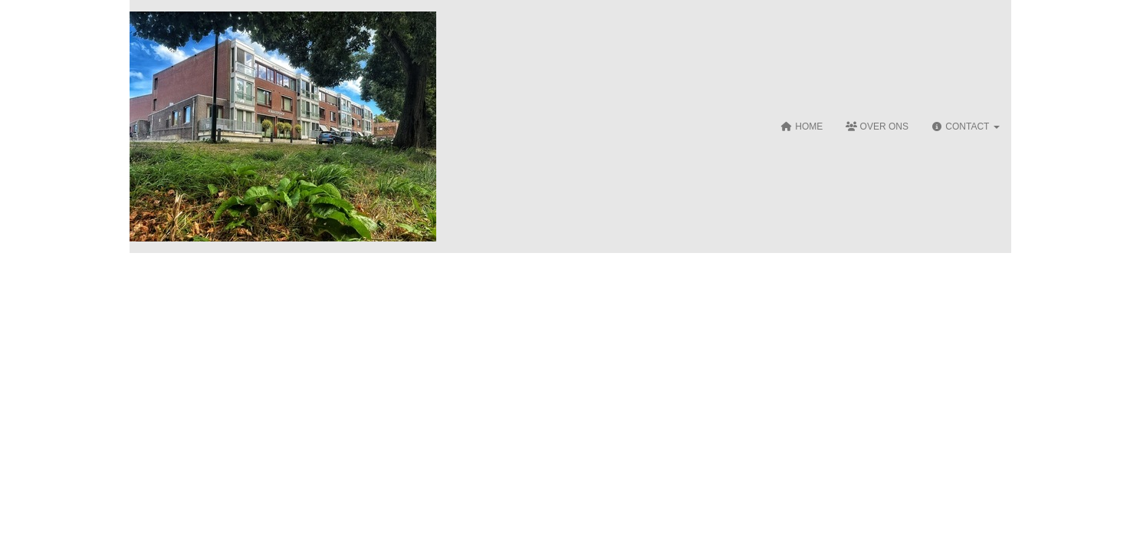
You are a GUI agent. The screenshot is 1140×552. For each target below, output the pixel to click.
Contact (965, 126)
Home (802, 126)
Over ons (877, 126)
